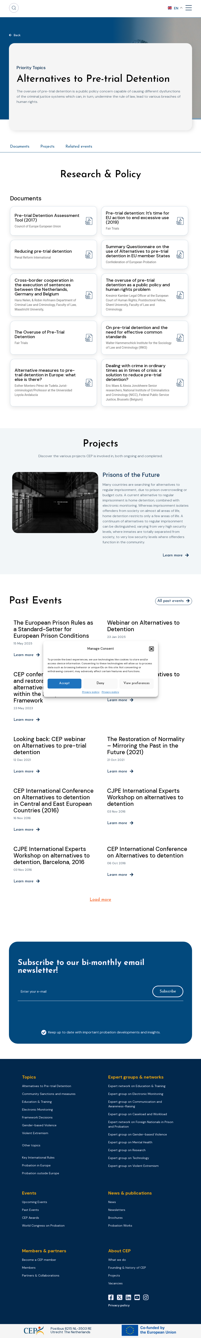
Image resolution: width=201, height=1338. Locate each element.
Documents (19, 147)
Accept (64, 683)
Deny (100, 683)
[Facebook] (112, 1299)
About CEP (119, 1252)
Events (29, 1194)
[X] (121, 1299)
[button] (151, 649)
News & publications (130, 1194)
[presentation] (51, 1014)
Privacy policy (91, 692)
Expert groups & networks (136, 1078)
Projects (47, 147)
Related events (78, 147)
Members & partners (44, 1252)
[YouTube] (138, 1299)
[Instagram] (147, 1299)
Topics (29, 1078)
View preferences (136, 683)
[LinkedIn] (130, 1299)
